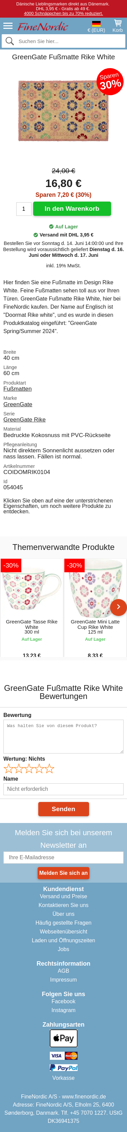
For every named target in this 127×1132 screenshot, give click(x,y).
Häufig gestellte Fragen (63, 923)
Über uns (63, 914)
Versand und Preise (63, 896)
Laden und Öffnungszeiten (63, 940)
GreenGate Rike (24, 419)
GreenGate (17, 404)
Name (10, 779)
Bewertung (17, 715)
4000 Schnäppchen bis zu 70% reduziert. (63, 13)
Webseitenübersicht (63, 931)
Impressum (63, 980)
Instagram (63, 1010)
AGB (63, 971)
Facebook (63, 1001)
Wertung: (24, 759)
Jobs (63, 949)
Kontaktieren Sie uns (64, 905)
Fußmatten (17, 388)
